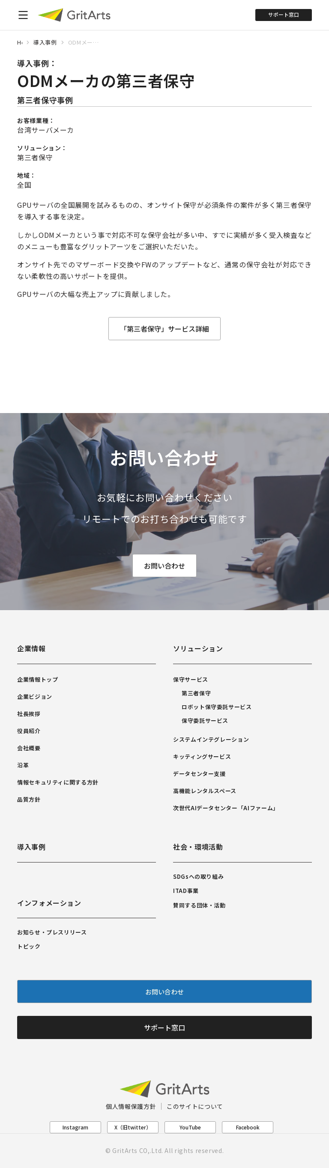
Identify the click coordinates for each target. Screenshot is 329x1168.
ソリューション (198, 648)
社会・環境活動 (198, 847)
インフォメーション (49, 903)
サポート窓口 (283, 14)
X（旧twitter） (132, 1127)
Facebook (248, 1127)
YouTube (190, 1127)
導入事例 (31, 847)
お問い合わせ (164, 566)
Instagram (75, 1127)
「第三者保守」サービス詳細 (164, 328)
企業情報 (31, 648)
